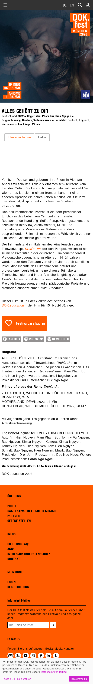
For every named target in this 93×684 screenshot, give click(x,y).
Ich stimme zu (79, 678)
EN (72, 5)
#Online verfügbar (65, 466)
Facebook (11, 339)
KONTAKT (13, 559)
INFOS (11, 534)
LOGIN (11, 582)
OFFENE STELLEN (19, 521)
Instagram (33, 339)
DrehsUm (26, 454)
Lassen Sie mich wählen (16, 678)
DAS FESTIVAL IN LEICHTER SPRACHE (32, 511)
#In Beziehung (10, 466)
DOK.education (13, 305)
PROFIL (12, 506)
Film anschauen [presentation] (19, 137)
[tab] (19, 137)
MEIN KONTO (16, 572)
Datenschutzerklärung (54, 671)
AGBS (11, 549)
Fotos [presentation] (42, 137)
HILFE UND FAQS (18, 544)
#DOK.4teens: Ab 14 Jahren (36, 466)
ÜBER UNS (14, 496)
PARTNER (13, 516)
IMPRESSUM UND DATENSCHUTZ (28, 554)
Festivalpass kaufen (30, 324)
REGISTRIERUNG (18, 587)
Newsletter (58, 339)
